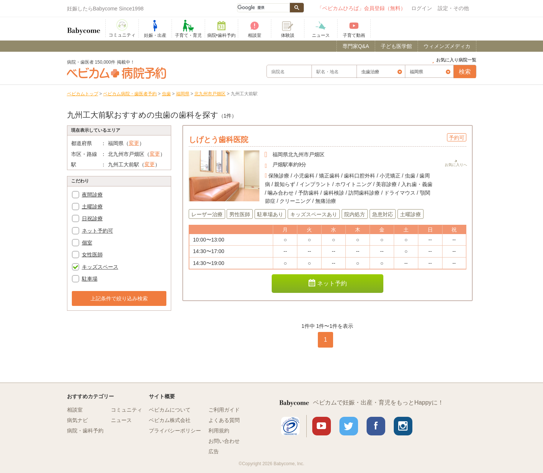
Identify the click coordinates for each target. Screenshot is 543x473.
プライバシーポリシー (175, 431)
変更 (134, 143)
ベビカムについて (170, 410)
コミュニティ (126, 410)
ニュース (121, 420)
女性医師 (92, 255)
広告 (213, 451)
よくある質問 (224, 420)
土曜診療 (92, 207)
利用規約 (218, 431)
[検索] (263, 7)
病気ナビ (77, 420)
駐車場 (90, 279)
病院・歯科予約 (85, 431)
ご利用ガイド (224, 410)
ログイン (421, 8)
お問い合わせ (224, 441)
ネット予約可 (97, 231)
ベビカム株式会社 (170, 420)
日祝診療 (92, 218)
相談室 (75, 410)
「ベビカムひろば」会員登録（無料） (361, 8)
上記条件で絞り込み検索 (119, 298)
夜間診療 (92, 195)
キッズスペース (100, 267)
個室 (87, 243)
